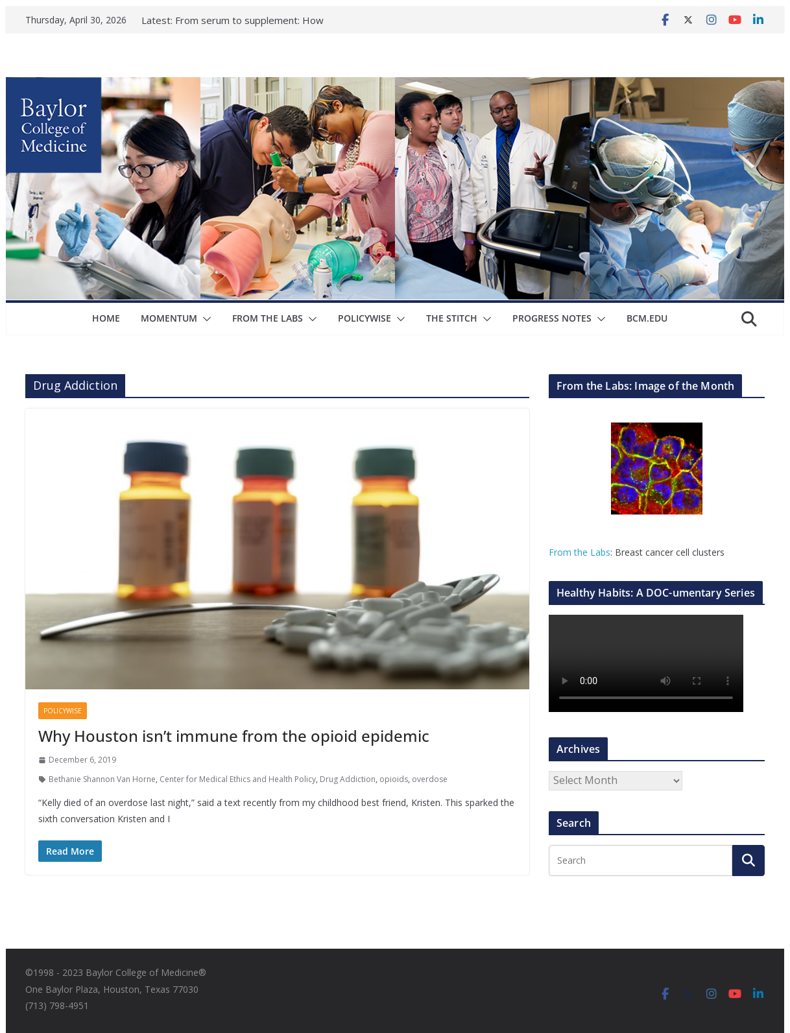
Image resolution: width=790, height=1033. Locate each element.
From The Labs (267, 318)
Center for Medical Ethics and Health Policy (238, 779)
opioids (393, 779)
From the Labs (579, 552)
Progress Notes (552, 318)
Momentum (169, 318)
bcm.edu (647, 318)
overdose (430, 779)
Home (106, 318)
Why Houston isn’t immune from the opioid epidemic (233, 735)
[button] (204, 319)
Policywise (364, 318)
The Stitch (451, 318)
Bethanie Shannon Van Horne (102, 779)
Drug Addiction (348, 779)
